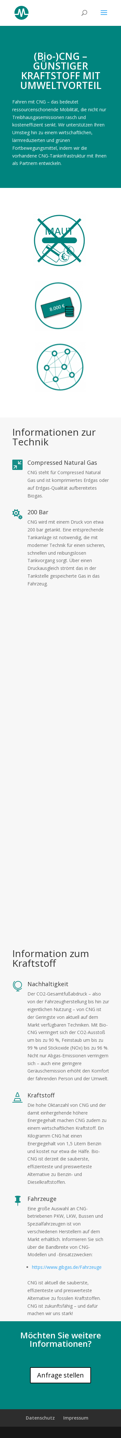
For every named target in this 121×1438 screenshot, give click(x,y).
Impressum (75, 1418)
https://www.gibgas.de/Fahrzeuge (67, 1267)
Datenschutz (40, 1418)
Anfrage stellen (60, 1375)
